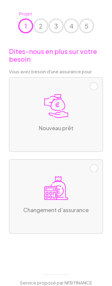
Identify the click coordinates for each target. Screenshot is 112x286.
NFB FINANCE (78, 282)
